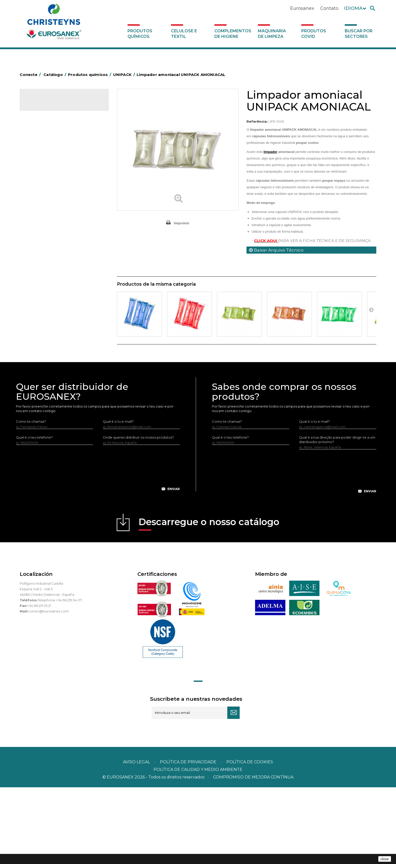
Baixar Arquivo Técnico (276, 250)
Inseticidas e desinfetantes (51, 184)
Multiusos (37, 309)
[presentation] (98, 548)
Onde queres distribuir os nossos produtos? (138, 514)
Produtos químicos (140, 34)
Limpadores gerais (44, 270)
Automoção (39, 138)
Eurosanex (302, 8)
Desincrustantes (42, 161)
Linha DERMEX (41, 286)
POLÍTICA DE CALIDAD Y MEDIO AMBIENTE (198, 846)
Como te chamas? (31, 498)
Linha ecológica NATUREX (50, 294)
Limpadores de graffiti (47, 262)
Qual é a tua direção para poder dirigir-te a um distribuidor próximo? (337, 516)
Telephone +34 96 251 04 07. (60, 677)
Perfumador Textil (44, 224)
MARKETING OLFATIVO (48, 122)
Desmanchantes (43, 192)
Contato (329, 8)
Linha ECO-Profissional (48, 302)
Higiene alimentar (44, 169)
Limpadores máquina (47, 278)
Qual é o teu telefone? (34, 514)
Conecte (31, 74)
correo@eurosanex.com (48, 688)
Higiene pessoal (42, 177)
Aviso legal (136, 838)
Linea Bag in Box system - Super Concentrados (54, 251)
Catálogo (43, 103)
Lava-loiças (38, 231)
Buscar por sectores (359, 34)
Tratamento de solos (46, 325)
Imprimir (181, 223)
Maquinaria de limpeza (272, 34)
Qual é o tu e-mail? (118, 498)
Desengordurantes (45, 153)
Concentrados (41, 145)
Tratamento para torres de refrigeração (61, 333)
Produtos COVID (313, 34)
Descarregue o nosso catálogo (209, 600)
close (385, 859)
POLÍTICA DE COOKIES (249, 838)
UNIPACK (37, 341)
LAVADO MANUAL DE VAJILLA (53, 239)
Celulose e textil (184, 34)
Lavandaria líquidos (45, 200)
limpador (270, 152)
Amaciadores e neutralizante (53, 216)
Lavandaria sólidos (44, 208)
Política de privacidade (188, 838)
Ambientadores (42, 130)
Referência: (257, 121)
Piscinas (36, 317)
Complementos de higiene (232, 34)
